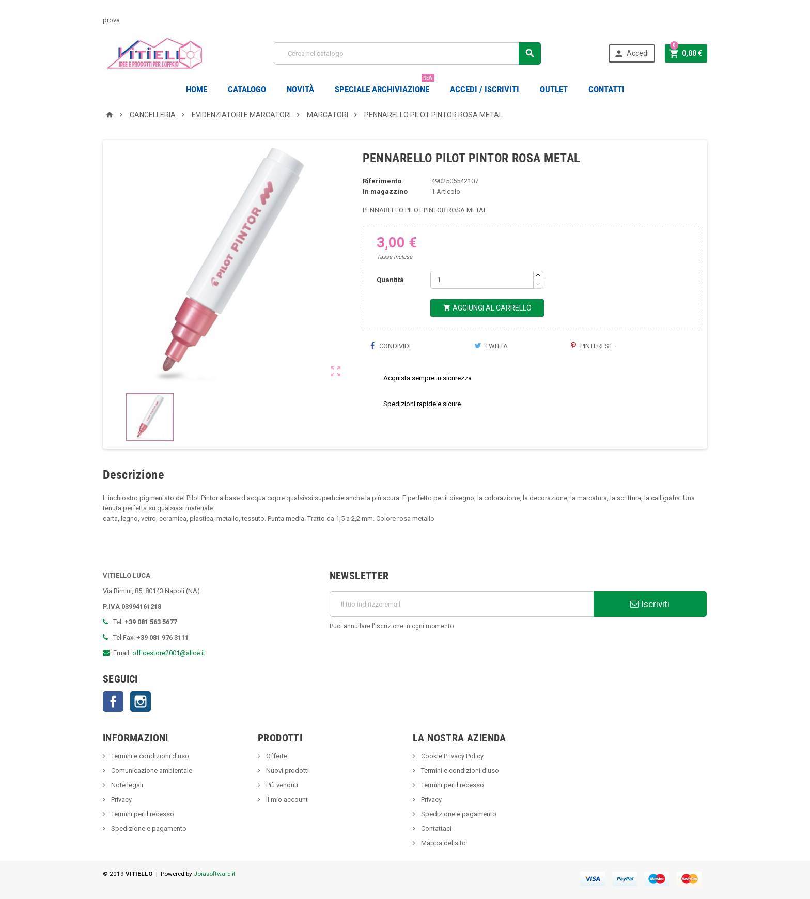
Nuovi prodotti (286, 770)
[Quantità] (482, 280)
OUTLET (554, 89)
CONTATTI (606, 89)
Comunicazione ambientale (151, 770)
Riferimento (382, 181)
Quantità (390, 280)
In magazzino (385, 191)
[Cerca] (407, 53)
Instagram (140, 701)
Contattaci (435, 828)
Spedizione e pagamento (148, 828)
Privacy (121, 799)
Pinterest (592, 346)
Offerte (275, 756)
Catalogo (247, 89)
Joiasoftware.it (215, 873)
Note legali (126, 785)
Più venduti (281, 785)
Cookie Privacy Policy (451, 756)
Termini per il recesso (142, 814)
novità (300, 89)
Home (196, 89)
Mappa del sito (442, 843)
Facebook (113, 701)
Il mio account (286, 799)
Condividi (390, 346)
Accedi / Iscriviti (484, 89)
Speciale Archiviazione (384, 85)
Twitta (491, 346)
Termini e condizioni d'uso (149, 756)
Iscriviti (649, 604)
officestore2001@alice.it (168, 653)
